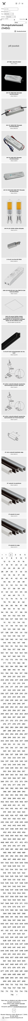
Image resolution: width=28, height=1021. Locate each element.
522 (23, 873)
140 (11, 639)
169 (18, 656)
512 (2, 869)
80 (14, 602)
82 (23, 602)
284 (16, 727)
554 (18, 893)
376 (9, 785)
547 (11, 890)
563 (9, 900)
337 (6, 761)
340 (21, 761)
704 (26, 985)
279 (18, 724)
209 (26, 680)
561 (25, 897)
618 (9, 934)
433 (18, 819)
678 (7, 971)
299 (9, 737)
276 (4, 724)
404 (11, 802)
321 (9, 751)
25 (14, 568)
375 (4, 785)
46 (9, 582)
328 (16, 754)
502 (7, 863)
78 (4, 602)
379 (23, 785)
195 (11, 673)
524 (7, 876)
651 (9, 954)
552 (9, 893)
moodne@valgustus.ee (20, 1006)
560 (21, 897)
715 (25, 991)
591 (11, 917)
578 (2, 910)
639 (4, 947)
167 (9, 656)
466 (18, 839)
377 (14, 785)
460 (16, 836)
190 (14, 670)
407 (26, 802)
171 (2, 660)
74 (12, 599)
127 (2, 632)
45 (4, 582)
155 (4, 649)
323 (18, 751)
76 (21, 599)
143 (25, 639)
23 (5, 568)
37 (19, 575)
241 (21, 700)
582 (21, 910)
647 (16, 951)
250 (11, 707)
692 (21, 978)
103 (18, 616)
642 (18, 947)
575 (14, 907)
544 (23, 886)
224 (18, 690)
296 (21, 734)
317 (16, 748)
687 (23, 974)
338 (11, 761)
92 (19, 609)
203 (23, 677)
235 (18, 697)
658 (16, 957)
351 (21, 768)
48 (19, 582)
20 (16, 565)
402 (2, 802)
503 (11, 863)
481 (11, 849)
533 (23, 880)
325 (2, 754)
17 (2, 565)
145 (9, 643)
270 (2, 721)
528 (26, 876)
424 (2, 815)
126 (23, 629)
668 (11, 964)
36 (14, 575)
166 (4, 656)
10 (21, 558)
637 (21, 944)
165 (25, 653)
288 (9, 731)
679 (11, 971)
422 (18, 812)
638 (26, 944)
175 (21, 660)
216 (7, 687)
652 (14, 954)
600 (2, 924)
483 (21, 849)
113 (14, 622)
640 (9, 947)
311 (14, 744)
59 (19, 589)
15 (19, 561)
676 (23, 968)
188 (4, 670)
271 (7, 721)
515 (16, 869)
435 (2, 822)
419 (4, 812)
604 (21, 924)
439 (21, 822)
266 (9, 717)
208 (21, 680)
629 (9, 941)
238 (7, 700)
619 (14, 934)
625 (16, 937)
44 (26, 578)
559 (16, 897)
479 (2, 849)
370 (6, 781)
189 (9, 670)
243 (4, 704)
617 (4, 934)
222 (9, 690)
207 (16, 680)
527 (21, 876)
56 (4, 589)
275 (25, 721)
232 (4, 697)
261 (11, 714)
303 (2, 741)
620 (18, 934)
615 (21, 930)
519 (9, 873)
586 (14, 913)
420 (9, 812)
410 (14, 805)
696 (14, 981)
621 (23, 934)
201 (14, 677)
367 (18, 778)
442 (9, 825)
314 (2, 748)
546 (7, 890)
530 (9, 880)
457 (2, 836)
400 (18, 798)
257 (18, 710)
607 (9, 927)
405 (16, 802)
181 (23, 663)
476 (14, 846)
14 (14, 561)
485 (4, 853)
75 (16, 599)
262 (16, 714)
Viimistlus (3, 16)
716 (12, 995)
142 (21, 639)
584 (4, 913)
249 (6, 707)
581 (16, 910)
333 (14, 758)
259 (2, 714)
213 (18, 683)
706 (9, 988)
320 (4, 751)
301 (18, 737)
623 (7, 937)
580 (11, 910)
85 (12, 605)
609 (18, 927)
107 (11, 619)
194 (7, 673)
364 (4, 778)
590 (7, 917)
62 (7, 592)
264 (26, 714)
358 (2, 775)
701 (11, 985)
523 (2, 876)
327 (11, 754)
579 (7, 910)
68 (9, 595)
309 (4, 744)
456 (23, 832)
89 (4, 609)
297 (26, 734)
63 (12, 592)
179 (14, 663)
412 (23, 805)
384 (21, 788)
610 (23, 927)
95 (7, 612)
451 (25, 829)
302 (23, 737)
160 (2, 653)
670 (21, 964)
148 (23, 643)
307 (21, 741)
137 (23, 636)
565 (18, 900)
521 (18, 873)
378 (18, 785)
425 (7, 815)
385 (26, 788)
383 (16, 788)
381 (7, 788)
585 (9, 913)
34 (4, 575)
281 (2, 727)
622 (2, 937)
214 (23, 683)
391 (2, 795)
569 (11, 903)
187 (25, 666)
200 (9, 677)
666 (2, 964)
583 (26, 910)
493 (16, 856)
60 (23, 589)
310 (9, 744)
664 (18, 961)
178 (9, 663)
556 (2, 897)
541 (9, 886)
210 (4, 683)
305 (11, 741)
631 (18, 941)
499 (18, 859)
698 (23, 981)
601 (6, 924)
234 (14, 697)
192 (23, 670)
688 (2, 978)
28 (2, 572)
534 (2, 883)
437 (11, 822)
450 (21, 829)
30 (12, 572)
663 (14, 961)
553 (14, 893)
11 (25, 558)
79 (9, 602)
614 (16, 930)
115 (23, 622)
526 (16, 876)
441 (4, 825)
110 (26, 619)
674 (14, 968)
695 (9, 981)
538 (21, 883)
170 (23, 656)
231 (26, 693)
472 (21, 842)
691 (16, 978)
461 (21, 836)
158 (18, 649)
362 (21, 775)
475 (9, 846)
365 (9, 778)
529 (4, 880)
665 (23, 961)
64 (16, 592)
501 (2, 863)
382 (11, 788)
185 (16, 666)
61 (2, 592)
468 (2, 842)
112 (9, 622)
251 (16, 707)
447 (7, 829)
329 (21, 754)
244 (9, 704)
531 (14, 880)
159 (23, 649)
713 (16, 991)
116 (2, 626)
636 (16, 944)
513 (7, 869)
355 (14, 771)
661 (4, 961)
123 (9, 629)
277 (9, 724)
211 (9, 683)
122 (4, 629)
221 (4, 690)
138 (2, 639)
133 (4, 636)
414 (6, 809)
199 (4, 677)
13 (9, 561)
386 (4, 792)
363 (26, 775)
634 (7, 944)
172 (7, 660)
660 (26, 957)
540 (4, 886)
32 (21, 572)
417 (21, 809)
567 (2, 903)
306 (16, 741)
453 (9, 832)
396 (26, 795)
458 (7, 836)
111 (4, 622)
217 (11, 687)
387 (9, 792)
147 (18, 643)
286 (26, 727)
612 (7, 930)
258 (23, 710)
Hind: (2, 18)
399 (14, 798)
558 (11, 897)
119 (16, 626)
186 (21, 666)
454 (14, 832)
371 (11, 781)
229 (16, 693)
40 (7, 578)
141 (16, 639)
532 (18, 880)
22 (26, 565)
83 (2, 605)
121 (26, 626)
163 (16, 653)
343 (9, 765)
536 (11, 883)
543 (18, 886)
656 (7, 957)
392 (6, 795)
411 (19, 805)
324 (23, 751)
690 (11, 978)
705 (4, 988)
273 (16, 721)
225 (23, 690)
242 (25, 700)
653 (18, 954)
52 (12, 585)
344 (14, 765)
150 (6, 646)
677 (2, 971)
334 (18, 758)
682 (26, 971)
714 (21, 991)
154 (25, 646)
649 (26, 951)
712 (11, 991)
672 (4, 968)
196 (16, 673)
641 (14, 947)
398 (9, 798)
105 (2, 619)
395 (21, 795)
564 (14, 900)
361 (16, 775)
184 (11, 666)
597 (14, 920)
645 (7, 951)
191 (19, 670)
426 (11, 815)
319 (25, 748)
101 (9, 616)
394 (16, 795)
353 (4, 771)
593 (21, 917)
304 (7, 741)
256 (14, 710)
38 (23, 575)
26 (19, 568)
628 (4, 941)
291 (23, 731)
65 (21, 592)
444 (18, 825)
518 (4, 873)
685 (14, 974)
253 (26, 707)
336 (2, 761)
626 (21, 937)
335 (23, 758)
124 (14, 629)
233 (9, 697)
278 (14, 724)
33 (26, 572)
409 (9, 805)
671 (25, 964)
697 (18, 981)
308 (26, 741)
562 (4, 900)
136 (18, 636)
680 (16, 971)
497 (9, 859)
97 (16, 612)
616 (25, 930)
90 (9, 609)
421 (14, 812)
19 (11, 565)
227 (6, 693)
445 (23, 825)
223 (14, 690)
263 (21, 714)
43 (21, 578)
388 (14, 792)
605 (26, 924)
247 (23, 704)
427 (16, 815)
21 (21, 565)
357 (23, 771)
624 (11, 937)
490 (2, 856)
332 (9, 758)
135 (14, 636)
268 (18, 717)
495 (26, 856)
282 (7, 727)
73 (7, 599)
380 (2, 788)
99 (26, 612)
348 (7, 768)
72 (2, 599)
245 (14, 704)
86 (16, 605)
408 (4, 805)
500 (23, 859)
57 (9, 589)
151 (11, 646)
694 (4, 981)
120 (21, 626)
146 (14, 643)
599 (23, 920)
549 (21, 890)
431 (9, 819)
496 (4, 859)
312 (18, 744)
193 (2, 673)
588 (23, 913)
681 (21, 971)
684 (9, 974)
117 (7, 626)
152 (16, 646)
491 (7, 856)
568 (7, 903)
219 (21, 687)
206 (11, 680)
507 (4, 866)
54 (21, 585)
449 (16, 829)
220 (26, 687)
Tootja (2, 8)
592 (16, 917)
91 (14, 609)
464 (9, 839)
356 (18, 771)
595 (4, 920)
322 (14, 751)
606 (4, 927)
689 (7, 978)
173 (11, 660)
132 (26, 632)
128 (7, 632)
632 (23, 941)
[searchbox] (11, 9)
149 (2, 646)
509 (14, 866)
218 (16, 687)
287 (4, 731)
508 (9, 866)
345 (18, 765)
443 (14, 825)
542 (14, 886)
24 (9, 568)
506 (26, 863)
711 (7, 991)
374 (25, 781)
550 (26, 890)
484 (26, 849)
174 (16, 660)
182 (2, 666)
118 (11, 626)
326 (6, 754)
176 (26, 660)
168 (14, 656)
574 (9, 907)
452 (4, 832)
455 (18, 832)
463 (4, 839)
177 (4, 663)
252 (21, 707)
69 (14, 595)
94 (2, 612)
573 (4, 907)
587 (18, 913)
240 (16, 700)
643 (23, 947)
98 (21, 612)
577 (23, 907)
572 (26, 903)
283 (11, 727)
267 (14, 717)
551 (4, 893)
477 (18, 846)
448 (11, 829)
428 (21, 815)
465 (14, 839)
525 (11, 876)
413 (2, 809)
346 (23, 765)
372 (16, 781)
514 (11, 869)
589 (2, 917)
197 (21, 673)
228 (11, 693)
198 (25, 673)
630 (14, 941)
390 (23, 792)
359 (7, 775)
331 (4, 758)
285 (21, 727)
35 (9, 575)
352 (26, 768)
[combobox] (11, 9)
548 (16, 890)
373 (21, 781)
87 (21, 605)
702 (16, 985)
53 (16, 585)
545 (2, 890)
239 (11, 700)
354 (9, 771)
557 (7, 897)
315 (7, 748)
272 (11, 721)
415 (11, 809)
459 (11, 836)
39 (2, 578)
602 (11, 924)
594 (26, 917)
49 (23, 582)
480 (7, 849)
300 (14, 737)
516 (21, 869)
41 (11, 578)
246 (18, 704)
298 (4, 737)
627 (26, 937)
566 (23, 900)
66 (26, 592)
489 (23, 853)
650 (4, 954)
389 (18, 792)
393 (11, 795)
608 (14, 927)
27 (23, 568)
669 (16, 964)
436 (7, 822)
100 (4, 616)
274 (21, 721)
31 (16, 572)
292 (2, 734)
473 (25, 842)
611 (2, 930)
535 (7, 883)
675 (18, 968)
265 (4, 717)
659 (21, 957)
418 (25, 809)
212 (14, 683)
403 (7, 802)
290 (18, 731)
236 (23, 697)
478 (23, 846)
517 (25, 869)
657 (11, 957)
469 (7, 842)
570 (16, 903)
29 (7, 572)
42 (16, 578)
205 (7, 680)
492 (11, 856)
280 (23, 724)
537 (16, 883)
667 (7, 964)
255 (9, 710)
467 (23, 839)
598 (18, 920)
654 (23, 954)
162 (11, 653)
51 (7, 585)
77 (26, 599)
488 (18, 853)
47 (14, 582)
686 (18, 974)
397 (4, 798)
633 (2, 944)
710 (2, 991)
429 (26, 815)
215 (2, 687)
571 (21, 903)
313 (23, 744)
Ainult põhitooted (4, 11)
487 (14, 853)
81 (19, 602)
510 (18, 866)
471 (16, 842)
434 (23, 819)
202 (18, 677)
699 (2, 985)
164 (21, 653)
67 (4, 595)
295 (16, 734)
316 (11, 748)
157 (14, 649)
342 (4, 765)
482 (16, 849)
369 (2, 781)
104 (23, 616)
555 (23, 893)
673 (9, 968)
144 (4, 643)
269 (23, 717)
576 (18, 907)
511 (23, 866)
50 (2, 585)
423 (23, 812)
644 (2, 951)
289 (14, 731)
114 (19, 622)
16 (23, 561)
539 (26, 883)
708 (18, 988)
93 (23, 609)
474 (4, 846)
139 (7, 639)
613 (11, 930)
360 (11, 775)
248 (2, 707)
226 (2, 693)
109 (21, 619)
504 (16, 863)
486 (9, 853)
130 (16, 632)
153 (21, 646)
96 (12, 612)
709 (23, 988)
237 (2, 700)
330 (26, 754)
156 (9, 649)
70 (19, 595)
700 (7, 985)
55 (26, 585)
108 (16, 619)
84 (7, 605)
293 (7, 734)
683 (4, 974)
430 (4, 819)
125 (18, 629)
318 (21, 748)
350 (16, 768)
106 (6, 619)
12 (4, 561)
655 (2, 957)
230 (21, 693)
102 (14, 616)
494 (21, 856)
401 (23, 798)
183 (7, 666)
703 (21, 985)
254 (4, 710)
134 (9, 636)
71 (23, 595)
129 (11, 632)
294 (11, 734)
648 (21, 951)
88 (26, 605)
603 (16, 924)
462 (26, 836)
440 (26, 822)
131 (21, 632)
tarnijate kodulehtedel (17, 1004)
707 (14, 988)
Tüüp (2, 13)
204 (2, 680)
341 (25, 761)
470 (11, 842)
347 (2, 768)
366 (14, 778)
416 (16, 809)
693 (26, 978)
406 (21, 802)
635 (11, 944)
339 (16, 761)
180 (18, 663)
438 (16, 822)
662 (9, 961)
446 (2, 829)
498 (14, 859)
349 (11, 768)
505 (21, 863)
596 (9, 920)
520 (14, 873)
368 (23, 778)
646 (11, 951)
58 (14, 589)
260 (7, 714)
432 (14, 819)
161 (7, 653)
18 (7, 565)
